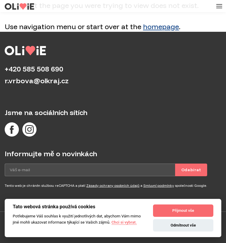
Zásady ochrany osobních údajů (112, 185)
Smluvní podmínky (158, 185)
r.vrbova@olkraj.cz (37, 80)
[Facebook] (12, 129)
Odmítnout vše (183, 225)
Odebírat (191, 169)
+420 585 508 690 (34, 68)
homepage (161, 26)
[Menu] (218, 6)
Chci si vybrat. (124, 222)
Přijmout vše (183, 210)
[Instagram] (29, 129)
